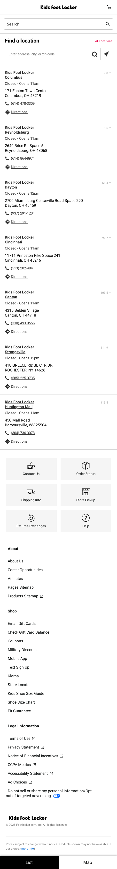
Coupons (15, 641)
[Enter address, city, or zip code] (58, 54)
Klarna (13, 676)
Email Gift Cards (22, 623)
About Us (15, 561)
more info (27, 848)
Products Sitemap (25, 596)
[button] (94, 54)
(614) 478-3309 (23, 103)
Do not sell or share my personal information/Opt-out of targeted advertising (49, 793)
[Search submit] (108, 24)
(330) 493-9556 (23, 323)
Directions (19, 112)
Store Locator (19, 684)
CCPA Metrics (22, 764)
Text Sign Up (18, 667)
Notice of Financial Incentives (35, 756)
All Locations (103, 41)
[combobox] (58, 24)
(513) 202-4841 (23, 268)
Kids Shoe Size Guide (26, 693)
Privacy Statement (26, 747)
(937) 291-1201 (23, 213)
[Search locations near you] (106, 54)
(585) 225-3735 (23, 378)
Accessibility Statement (30, 773)
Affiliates (15, 578)
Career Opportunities (25, 570)
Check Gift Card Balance (28, 632)
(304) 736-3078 (23, 433)
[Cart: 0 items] (109, 7)
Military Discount (22, 649)
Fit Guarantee (19, 711)
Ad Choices (20, 782)
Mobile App (17, 658)
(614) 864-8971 (23, 158)
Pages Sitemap (21, 587)
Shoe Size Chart (21, 702)
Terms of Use (21, 738)
